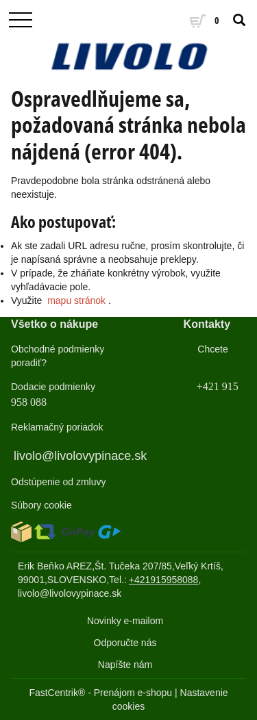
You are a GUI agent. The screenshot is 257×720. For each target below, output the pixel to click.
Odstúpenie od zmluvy (58, 481)
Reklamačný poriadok (57, 427)
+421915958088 (164, 579)
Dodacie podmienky (53, 386)
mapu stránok (76, 300)
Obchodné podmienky (57, 349)
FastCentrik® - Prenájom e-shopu (100, 692)
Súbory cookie (41, 505)
